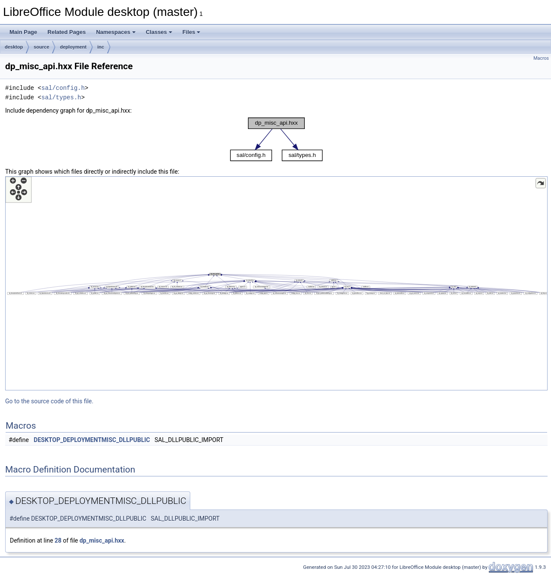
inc (100, 46)
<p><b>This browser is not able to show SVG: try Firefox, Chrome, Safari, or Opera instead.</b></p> (276, 139)
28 (58, 540)
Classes (159, 32)
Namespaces (116, 32)
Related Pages (66, 32)
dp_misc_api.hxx (102, 540)
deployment (73, 46)
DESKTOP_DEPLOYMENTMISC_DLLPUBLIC (92, 439)
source (41, 46)
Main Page (23, 32)
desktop (14, 46)
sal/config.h (63, 88)
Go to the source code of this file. (49, 401)
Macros (541, 58)
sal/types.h (61, 97)
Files (192, 32)
